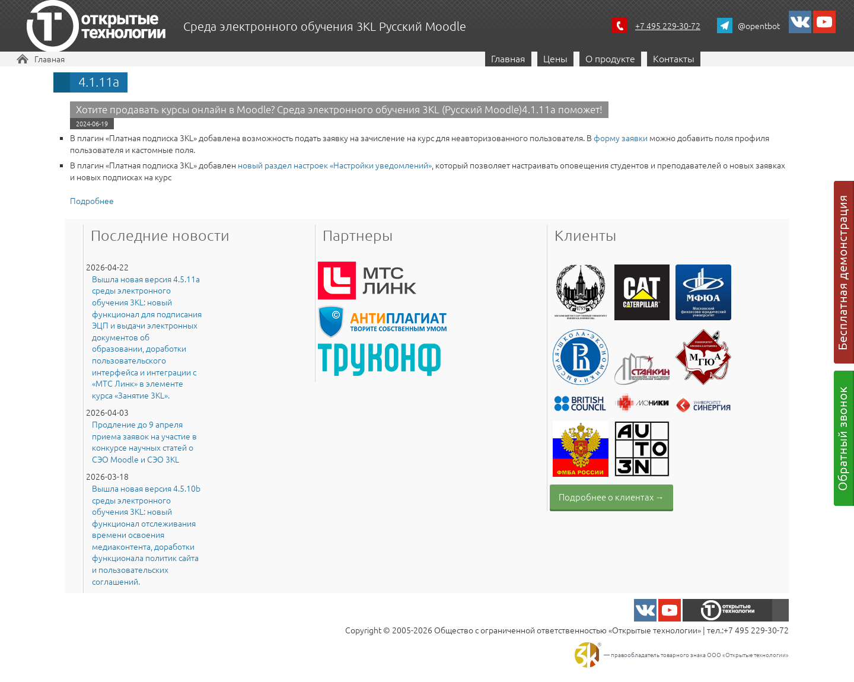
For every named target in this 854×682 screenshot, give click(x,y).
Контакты (673, 58)
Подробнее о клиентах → (611, 496)
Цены (555, 58)
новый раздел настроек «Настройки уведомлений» (335, 165)
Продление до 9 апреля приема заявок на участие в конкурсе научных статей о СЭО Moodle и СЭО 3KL (144, 442)
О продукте (610, 58)
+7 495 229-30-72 (667, 25)
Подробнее (92, 200)
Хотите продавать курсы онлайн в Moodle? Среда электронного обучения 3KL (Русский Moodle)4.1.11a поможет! (339, 109)
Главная (49, 59)
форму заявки (621, 138)
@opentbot (759, 25)
